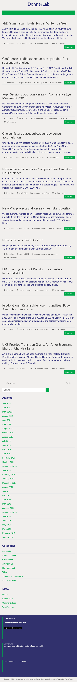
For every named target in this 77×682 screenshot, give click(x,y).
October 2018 (8, 462)
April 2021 (6, 424)
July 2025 (6, 403)
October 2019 (8, 433)
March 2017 (7, 504)
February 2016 (8, 533)
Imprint (13, 661)
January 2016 (8, 537)
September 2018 (9, 466)
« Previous (10, 383)
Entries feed (7, 599)
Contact (7, 661)
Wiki (24, 661)
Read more (69, 47)
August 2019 (7, 437)
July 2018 (6, 470)
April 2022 (6, 408)
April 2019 (6, 454)
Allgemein (6, 551)
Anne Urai (9, 157)
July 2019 (6, 441)
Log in (5, 595)
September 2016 (9, 512)
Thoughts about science (57, 118)
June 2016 (6, 521)
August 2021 (7, 416)
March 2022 (7, 412)
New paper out (41, 83)
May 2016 (6, 525)
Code (20, 661)
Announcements (43, 43)
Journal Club (7, 564)
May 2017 (6, 496)
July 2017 (6, 491)
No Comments (59, 43)
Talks (45, 118)
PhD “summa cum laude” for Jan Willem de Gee (34, 23)
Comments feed (9, 603)
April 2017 (6, 500)
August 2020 (7, 429)
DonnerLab (38, 4)
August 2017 (7, 487)
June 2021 (6, 420)
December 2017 (9, 483)
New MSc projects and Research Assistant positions (37, 208)
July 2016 (6, 516)
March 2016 (7, 529)
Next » (69, 383)
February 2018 (8, 475)
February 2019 (8, 458)
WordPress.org (8, 607)
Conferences (38, 118)
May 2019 (6, 449)
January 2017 (8, 508)
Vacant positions (9, 581)
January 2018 (8, 479)
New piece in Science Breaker (22, 240)
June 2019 (6, 445)
